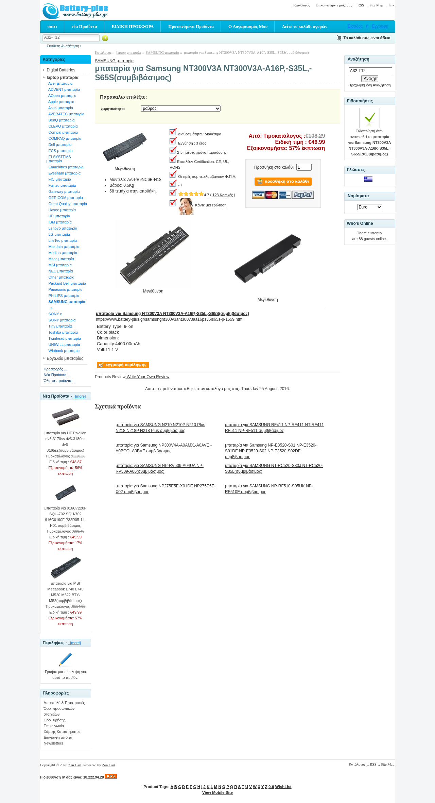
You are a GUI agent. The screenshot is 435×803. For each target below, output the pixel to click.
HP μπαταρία (58, 216)
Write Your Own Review (147, 376)
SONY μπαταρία (60, 320)
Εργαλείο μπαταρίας (65, 358)
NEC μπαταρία (59, 271)
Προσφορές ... (55, 369)
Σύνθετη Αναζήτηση (63, 46)
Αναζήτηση (358, 59)
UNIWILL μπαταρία (63, 344)
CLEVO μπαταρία (61, 126)
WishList (283, 787)
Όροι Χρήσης (54, 720)
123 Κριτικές (222, 195)
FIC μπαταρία (58, 179)
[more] (79, 396)
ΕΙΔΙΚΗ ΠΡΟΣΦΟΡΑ (133, 26)
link (391, 5)
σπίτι (52, 26)
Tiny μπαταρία (59, 326)
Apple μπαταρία (60, 102)
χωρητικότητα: (113, 108)
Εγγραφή (380, 26)
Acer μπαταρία (59, 83)
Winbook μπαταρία (63, 351)
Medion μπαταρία (61, 253)
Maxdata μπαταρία (62, 247)
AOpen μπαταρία (61, 96)
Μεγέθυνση (153, 289)
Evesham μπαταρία (63, 173)
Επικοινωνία (54, 726)
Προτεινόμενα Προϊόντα (191, 26)
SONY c (54, 314)
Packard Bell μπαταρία (66, 283)
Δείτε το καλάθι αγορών (304, 26)
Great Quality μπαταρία (66, 204)
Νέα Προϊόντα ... (57, 375)
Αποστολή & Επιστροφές (64, 703)
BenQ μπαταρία (60, 120)
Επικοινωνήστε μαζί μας (333, 5)
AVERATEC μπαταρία (65, 114)
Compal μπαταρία (62, 132)
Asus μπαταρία (59, 108)
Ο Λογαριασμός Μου (247, 26)
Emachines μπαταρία (64, 167)
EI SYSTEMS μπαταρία (58, 159)
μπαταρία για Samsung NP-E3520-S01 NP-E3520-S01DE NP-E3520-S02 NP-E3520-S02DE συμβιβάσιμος (271, 451)
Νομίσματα (358, 196)
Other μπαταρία (60, 277)
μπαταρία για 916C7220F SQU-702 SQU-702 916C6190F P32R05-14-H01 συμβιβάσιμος (66, 515)
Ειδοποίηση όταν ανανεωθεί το (369, 140)
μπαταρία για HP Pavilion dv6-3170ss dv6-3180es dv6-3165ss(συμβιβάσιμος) (65, 439)
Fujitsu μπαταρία (61, 185)
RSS (361, 5)
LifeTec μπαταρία (61, 240)
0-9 (271, 787)
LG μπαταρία (58, 234)
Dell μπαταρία (58, 145)
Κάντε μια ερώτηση (211, 205)
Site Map (376, 5)
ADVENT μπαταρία (63, 89)
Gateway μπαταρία (63, 191)
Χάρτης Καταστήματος (62, 732)
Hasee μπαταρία (61, 210)
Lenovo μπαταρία (61, 228)
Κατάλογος (301, 5)
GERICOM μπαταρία (64, 198)
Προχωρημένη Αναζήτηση (369, 85)
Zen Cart (75, 765)
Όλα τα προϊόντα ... (59, 381)
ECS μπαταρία (59, 151)
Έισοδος (355, 26)
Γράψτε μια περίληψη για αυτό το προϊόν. (65, 673)
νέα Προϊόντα (84, 26)
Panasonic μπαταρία (64, 289)
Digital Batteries (61, 70)
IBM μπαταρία (58, 222)
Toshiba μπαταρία (62, 332)
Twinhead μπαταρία (63, 338)
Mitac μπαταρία (60, 259)
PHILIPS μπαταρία (62, 296)
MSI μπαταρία (58, 265)
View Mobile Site (217, 792)
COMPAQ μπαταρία (63, 138)
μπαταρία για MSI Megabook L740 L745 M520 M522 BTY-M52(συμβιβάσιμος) (65, 590)
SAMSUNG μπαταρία (114, 60)
